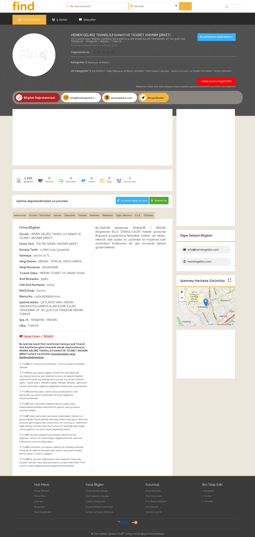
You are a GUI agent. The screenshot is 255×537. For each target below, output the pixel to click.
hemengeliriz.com (126, 95)
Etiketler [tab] (155, 213)
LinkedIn (207, 498)
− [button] (181, 296)
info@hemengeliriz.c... (82, 95)
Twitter (206, 493)
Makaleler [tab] (112, 213)
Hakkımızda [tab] (20, 213)
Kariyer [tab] (59, 213)
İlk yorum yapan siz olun (130, 198)
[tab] (69, 179)
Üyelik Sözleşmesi (95, 498)
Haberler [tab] (98, 213)
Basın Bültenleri (42, 509)
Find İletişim (152, 504)
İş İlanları (59, 18)
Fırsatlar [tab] (86, 213)
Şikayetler (87, 18)
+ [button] (181, 291)
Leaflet (211, 322)
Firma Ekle (39, 493)
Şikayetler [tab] (72, 213)
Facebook (208, 488)
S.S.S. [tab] (144, 213)
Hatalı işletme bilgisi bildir (216, 79)
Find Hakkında (153, 488)
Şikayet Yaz (158, 198)
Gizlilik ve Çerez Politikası (99, 509)
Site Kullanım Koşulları (97, 493)
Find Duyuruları (154, 493)
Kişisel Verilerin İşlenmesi (99, 504)
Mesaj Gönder (165, 95)
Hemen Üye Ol (153, 509)
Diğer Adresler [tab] (129, 213)
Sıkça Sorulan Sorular (96, 488)
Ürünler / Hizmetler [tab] (41, 213)
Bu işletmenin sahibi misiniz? (217, 34)
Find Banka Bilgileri (156, 498)
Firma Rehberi (29, 18)
